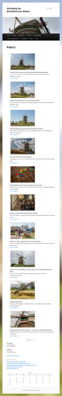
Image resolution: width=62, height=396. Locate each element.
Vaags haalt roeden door (13, 368)
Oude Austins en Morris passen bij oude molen (18, 363)
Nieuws (14, 35)
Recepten (29, 35)
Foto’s (31, 38)
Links (36, 38)
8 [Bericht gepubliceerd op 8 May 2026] (36, 377)
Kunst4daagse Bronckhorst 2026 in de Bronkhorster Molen (21, 365)
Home (8, 35)
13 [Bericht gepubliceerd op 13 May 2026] (23, 379)
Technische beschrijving (12, 38)
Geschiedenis (24, 38)
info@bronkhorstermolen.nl (13, 355)
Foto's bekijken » (14, 78)
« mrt (8, 384)
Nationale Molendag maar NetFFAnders (16, 361)
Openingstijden (37, 35)
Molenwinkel (21, 35)
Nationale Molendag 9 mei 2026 (14, 367)
